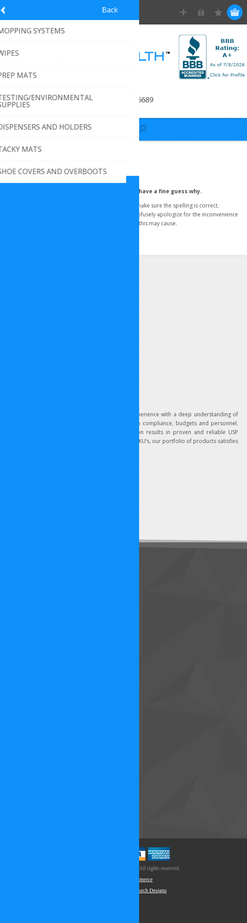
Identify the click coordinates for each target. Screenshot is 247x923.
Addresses (27, 705)
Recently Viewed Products (49, 792)
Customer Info (33, 690)
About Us (25, 618)
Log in (201, 12)
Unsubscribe (68, 514)
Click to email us (44, 309)
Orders (22, 720)
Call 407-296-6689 (123, 100)
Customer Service (37, 603)
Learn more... (116, 450)
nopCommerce (137, 879)
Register (183, 12)
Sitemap (24, 633)
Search (22, 806)
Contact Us (28, 589)
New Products (33, 777)
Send (114, 498)
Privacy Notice (33, 647)
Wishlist (23, 734)
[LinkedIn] (14, 360)
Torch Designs (151, 890)
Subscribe (26, 514)
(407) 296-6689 (43, 294)
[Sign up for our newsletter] (55, 498)
